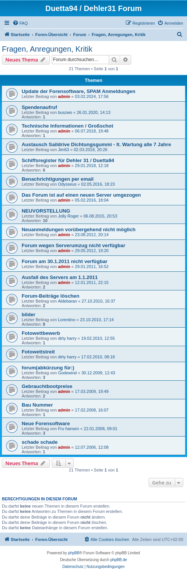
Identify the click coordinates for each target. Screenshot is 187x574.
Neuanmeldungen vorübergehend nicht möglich (79, 229)
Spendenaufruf (39, 107)
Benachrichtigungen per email (58, 179)
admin (64, 96)
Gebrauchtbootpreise (47, 386)
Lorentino (66, 319)
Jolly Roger (68, 216)
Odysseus (67, 184)
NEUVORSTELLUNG (46, 211)
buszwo (65, 112)
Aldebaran (67, 301)
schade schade (40, 442)
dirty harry (67, 338)
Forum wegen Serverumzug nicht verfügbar (73, 245)
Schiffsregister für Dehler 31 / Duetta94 (68, 160)
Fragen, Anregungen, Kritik (47, 49)
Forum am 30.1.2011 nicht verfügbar (65, 261)
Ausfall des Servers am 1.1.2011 (60, 277)
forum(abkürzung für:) (48, 368)
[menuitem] (20, 23)
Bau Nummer (37, 405)
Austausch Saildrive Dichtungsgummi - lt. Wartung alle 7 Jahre (96, 144)
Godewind (67, 373)
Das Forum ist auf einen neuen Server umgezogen (81, 195)
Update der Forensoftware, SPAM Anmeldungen (78, 91)
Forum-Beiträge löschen (50, 296)
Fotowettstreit (38, 352)
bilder (28, 314)
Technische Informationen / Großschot (67, 126)
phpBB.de (118, 560)
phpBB (73, 553)
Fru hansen (68, 428)
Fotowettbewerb (41, 333)
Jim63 (63, 149)
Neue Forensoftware (46, 423)
